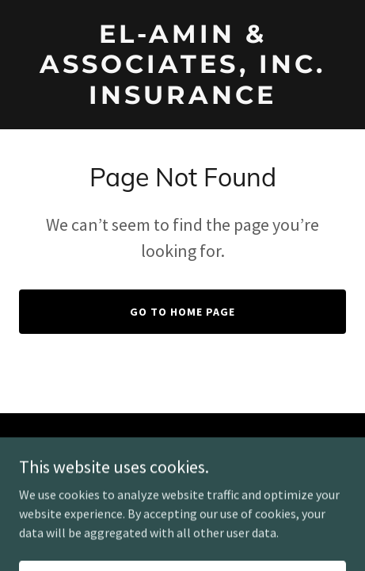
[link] (182, 99)
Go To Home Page (182, 312)
